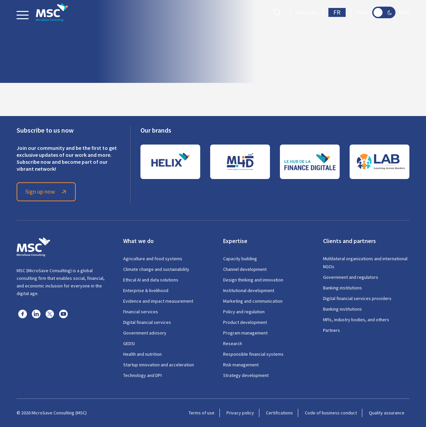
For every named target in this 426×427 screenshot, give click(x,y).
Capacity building (240, 259)
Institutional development (248, 290)
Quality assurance (386, 413)
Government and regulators (350, 277)
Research (232, 343)
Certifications (279, 413)
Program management (245, 333)
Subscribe (306, 12)
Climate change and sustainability (156, 269)
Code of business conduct (331, 413)
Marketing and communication (253, 301)
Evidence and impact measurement (158, 301)
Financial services (140, 312)
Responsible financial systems (253, 354)
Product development (245, 322)
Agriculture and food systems (152, 259)
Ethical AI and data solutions (150, 280)
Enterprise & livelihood (145, 290)
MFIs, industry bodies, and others (356, 320)
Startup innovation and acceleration (158, 365)
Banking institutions (342, 288)
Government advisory (144, 333)
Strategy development (246, 375)
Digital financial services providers (357, 298)
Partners (331, 330)
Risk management (241, 365)
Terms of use (201, 413)
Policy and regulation (244, 312)
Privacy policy (240, 413)
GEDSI (129, 343)
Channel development (245, 269)
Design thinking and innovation (253, 280)
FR (337, 12)
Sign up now (46, 191)
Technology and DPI (142, 375)
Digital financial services (147, 322)
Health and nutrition (142, 354)
